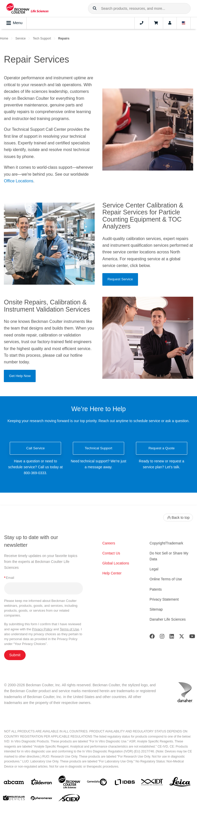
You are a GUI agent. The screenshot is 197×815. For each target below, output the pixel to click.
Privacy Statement (164, 599)
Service (20, 38)
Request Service (120, 279)
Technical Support (98, 448)
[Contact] (142, 23)
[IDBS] (124, 783)
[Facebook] (152, 637)
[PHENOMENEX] (41, 799)
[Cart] (156, 23)
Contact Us (111, 553)
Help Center (112, 573)
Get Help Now (20, 376)
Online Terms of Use (166, 579)
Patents (156, 589)
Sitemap (156, 609)
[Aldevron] (41, 783)
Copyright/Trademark (166, 543)
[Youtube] (192, 637)
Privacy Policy (42, 629)
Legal (154, 569)
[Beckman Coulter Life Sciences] (69, 783)
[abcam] (14, 783)
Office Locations (18, 181)
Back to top (178, 517)
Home (4, 38)
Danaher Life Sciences (168, 619)
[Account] (169, 23)
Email (9, 577)
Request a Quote (162, 448)
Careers (108, 543)
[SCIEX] (69, 799)
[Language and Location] (184, 23)
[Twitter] (181, 637)
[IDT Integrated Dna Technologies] (152, 783)
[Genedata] (97, 783)
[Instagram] (162, 637)
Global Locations (115, 563)
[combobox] (139, 8)
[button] (94, 8)
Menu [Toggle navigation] (14, 23)
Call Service (35, 448)
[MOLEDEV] (14, 799)
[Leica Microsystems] (180, 783)
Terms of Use (69, 629)
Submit (15, 655)
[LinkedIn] (172, 637)
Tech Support (42, 38)
